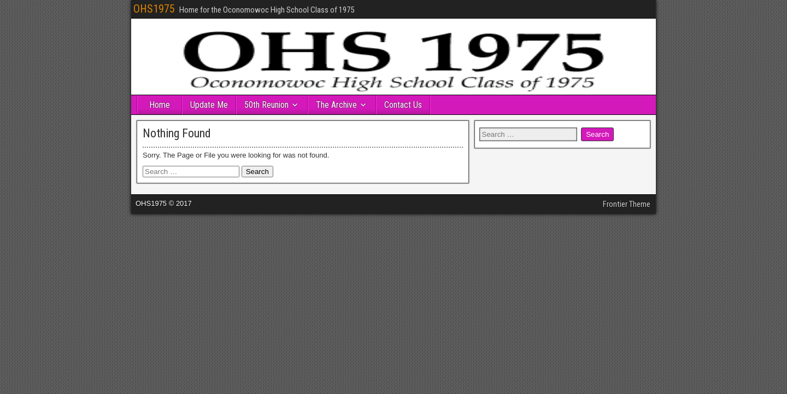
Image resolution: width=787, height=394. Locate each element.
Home (159, 105)
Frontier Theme (626, 204)
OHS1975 (154, 8)
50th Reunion (266, 105)
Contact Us (403, 105)
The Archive (336, 105)
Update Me (209, 105)
